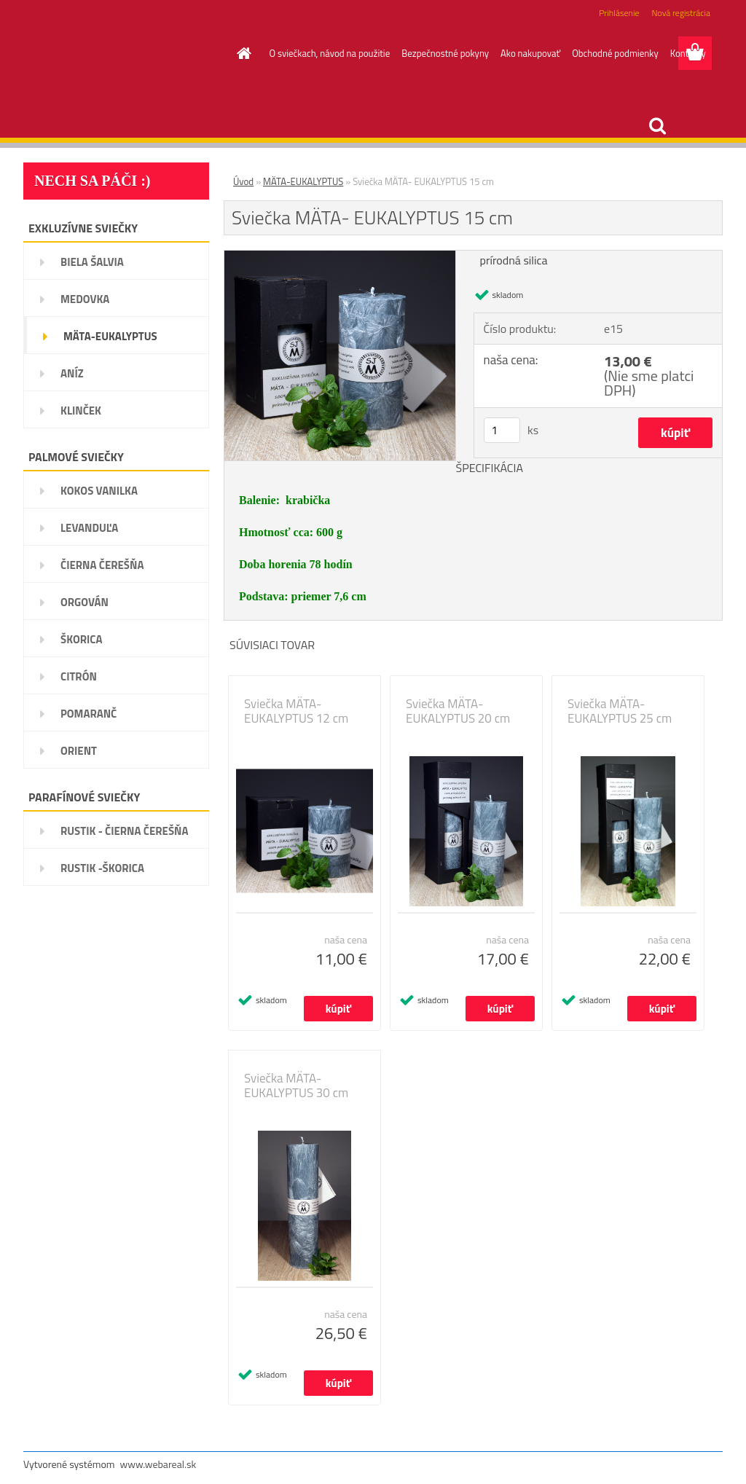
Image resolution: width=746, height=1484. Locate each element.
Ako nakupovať (530, 53)
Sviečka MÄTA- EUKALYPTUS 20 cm (458, 711)
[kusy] (502, 430)
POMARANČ (88, 713)
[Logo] (123, 53)
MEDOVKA (84, 299)
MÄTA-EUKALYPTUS (110, 336)
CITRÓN (78, 676)
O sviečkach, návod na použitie (330, 53)
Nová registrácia (680, 13)
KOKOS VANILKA (99, 490)
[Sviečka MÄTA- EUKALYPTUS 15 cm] (339, 256)
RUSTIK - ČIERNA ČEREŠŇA (124, 831)
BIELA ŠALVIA (92, 262)
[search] (657, 126)
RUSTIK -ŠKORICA (102, 868)
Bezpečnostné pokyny (445, 53)
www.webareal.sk (158, 1464)
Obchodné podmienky (615, 53)
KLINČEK (80, 410)
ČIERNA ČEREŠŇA (102, 565)
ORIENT (78, 750)
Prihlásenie (619, 13)
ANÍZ (72, 373)
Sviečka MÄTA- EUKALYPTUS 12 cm (296, 711)
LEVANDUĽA (89, 527)
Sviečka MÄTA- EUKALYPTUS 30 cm (296, 1085)
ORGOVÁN (84, 602)
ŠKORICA (81, 639)
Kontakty (688, 53)
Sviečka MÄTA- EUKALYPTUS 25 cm (620, 711)
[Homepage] (242, 53)
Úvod (243, 181)
